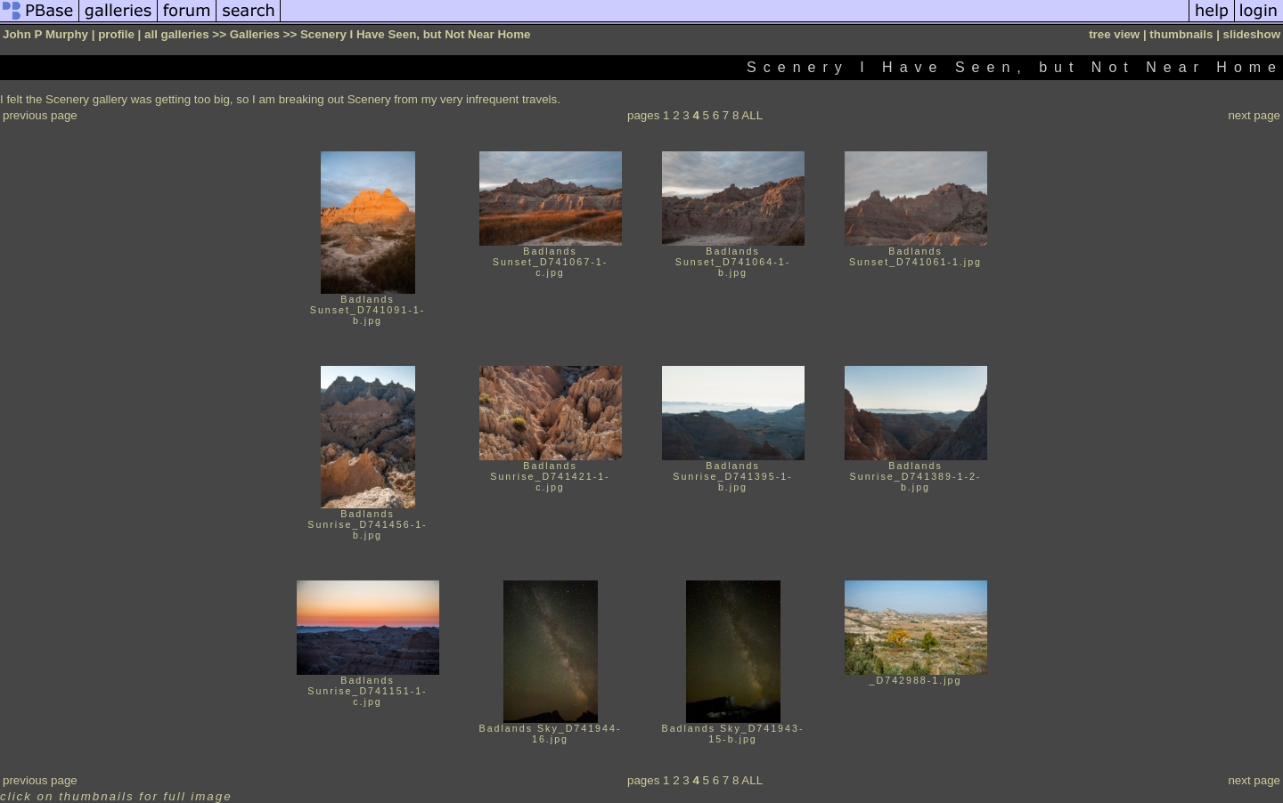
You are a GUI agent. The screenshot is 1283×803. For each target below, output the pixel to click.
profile (116, 34)
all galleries (176, 34)
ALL (752, 115)
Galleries (255, 34)
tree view (1114, 34)
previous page (40, 115)
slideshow (1251, 34)
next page (1254, 115)
